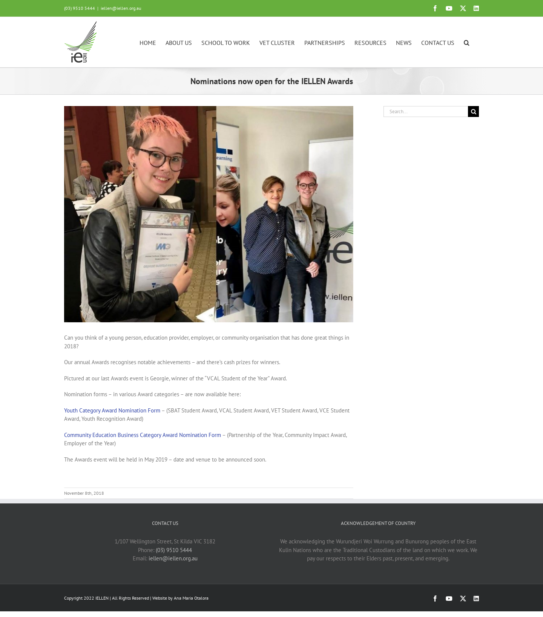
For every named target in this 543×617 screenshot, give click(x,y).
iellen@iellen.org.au (121, 8)
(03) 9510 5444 (174, 550)
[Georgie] (208, 214)
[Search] (473, 111)
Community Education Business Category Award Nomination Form (142, 435)
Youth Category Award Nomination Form (112, 410)
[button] (466, 42)
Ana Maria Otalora (191, 598)
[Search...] (425, 111)
